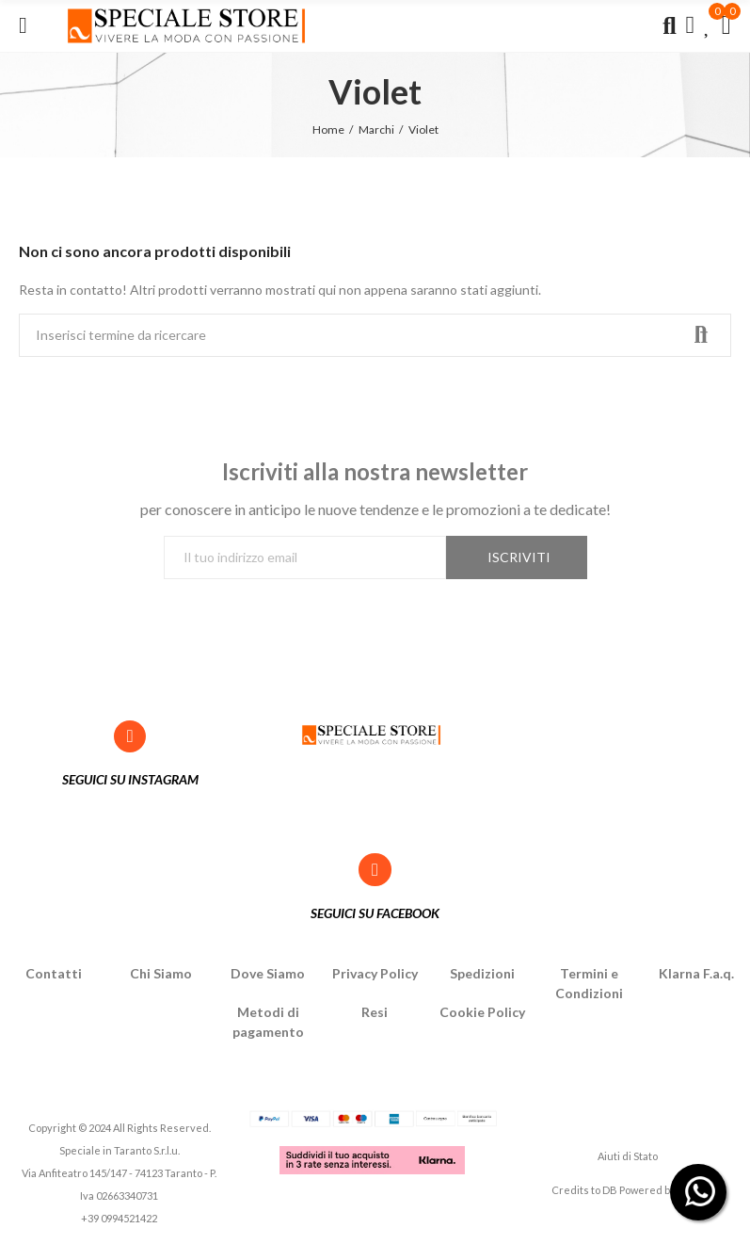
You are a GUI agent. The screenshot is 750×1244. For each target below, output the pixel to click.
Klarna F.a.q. (696, 973)
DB (609, 1190)
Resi (374, 1012)
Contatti (53, 973)
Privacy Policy (375, 973)
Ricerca (701, 335)
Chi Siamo (161, 973)
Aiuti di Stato (628, 1156)
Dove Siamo (268, 973)
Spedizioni (482, 973)
